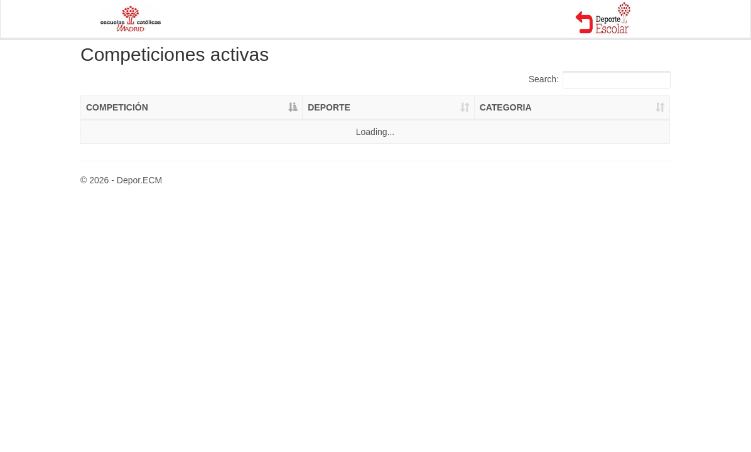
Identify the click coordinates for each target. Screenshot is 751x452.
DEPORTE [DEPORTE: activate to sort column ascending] (329, 107)
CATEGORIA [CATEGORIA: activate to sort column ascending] (506, 107)
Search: (600, 80)
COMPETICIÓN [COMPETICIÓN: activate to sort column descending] (117, 107)
